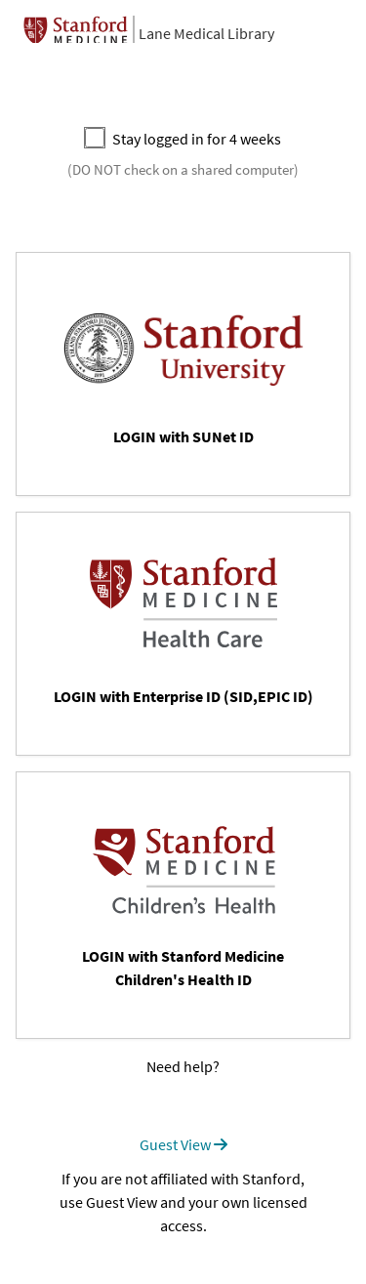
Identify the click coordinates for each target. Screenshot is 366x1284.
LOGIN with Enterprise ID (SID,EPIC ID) (183, 696)
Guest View (183, 1144)
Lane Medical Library (206, 33)
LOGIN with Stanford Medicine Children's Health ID (183, 967)
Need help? (183, 1066)
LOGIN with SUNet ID (183, 436)
